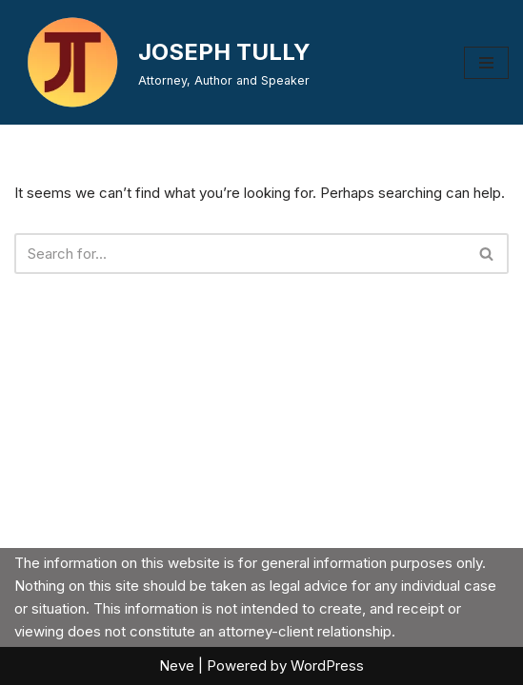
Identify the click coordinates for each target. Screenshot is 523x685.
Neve (176, 665)
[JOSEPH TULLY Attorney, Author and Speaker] (162, 62)
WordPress (327, 665)
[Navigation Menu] (486, 63)
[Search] (240, 253)
